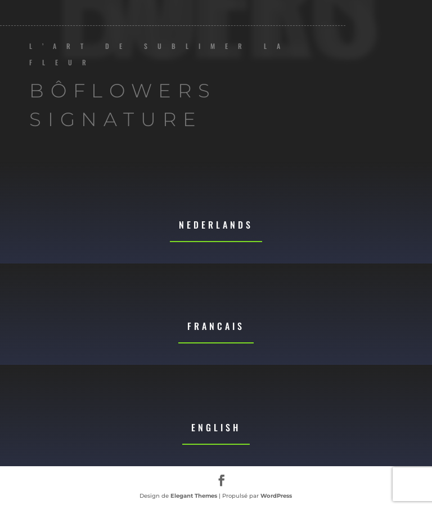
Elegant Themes (193, 495)
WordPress (276, 495)
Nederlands (216, 224)
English (216, 427)
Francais (216, 326)
